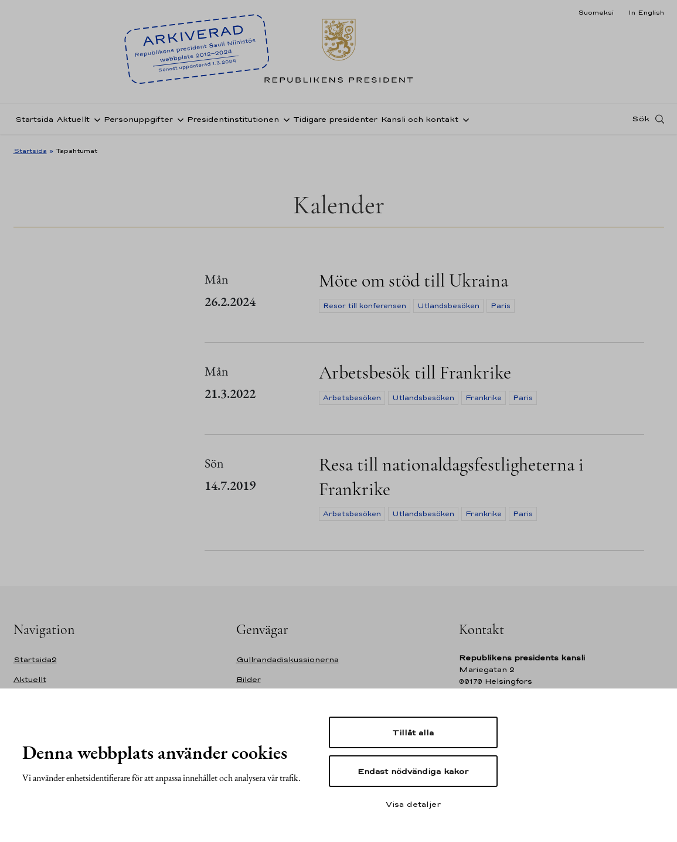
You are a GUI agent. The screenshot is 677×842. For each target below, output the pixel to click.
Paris (501, 306)
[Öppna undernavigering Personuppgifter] (178, 119)
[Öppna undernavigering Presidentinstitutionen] (284, 119)
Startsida (34, 119)
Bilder (248, 679)
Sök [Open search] (640, 119)
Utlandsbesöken (448, 306)
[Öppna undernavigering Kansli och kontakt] (463, 119)
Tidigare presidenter (335, 119)
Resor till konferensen (364, 306)
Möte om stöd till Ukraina (413, 280)
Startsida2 (35, 659)
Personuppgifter (138, 119)
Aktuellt (73, 119)
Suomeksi (596, 12)
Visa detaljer (413, 804)
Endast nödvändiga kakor (413, 771)
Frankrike (483, 398)
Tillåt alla (413, 732)
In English (646, 12)
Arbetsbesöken (352, 398)
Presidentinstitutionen (233, 119)
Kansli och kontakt (419, 119)
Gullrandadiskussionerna (287, 659)
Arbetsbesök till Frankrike (415, 372)
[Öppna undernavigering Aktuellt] (95, 119)
